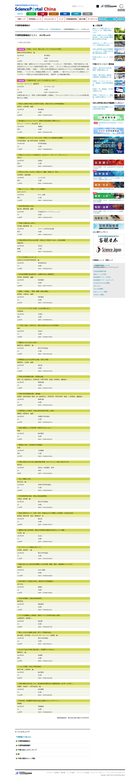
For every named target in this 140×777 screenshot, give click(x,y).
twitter (111, 9)
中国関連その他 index (23, 737)
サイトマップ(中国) (83, 772)
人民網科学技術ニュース (102, 265)
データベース (92, 19)
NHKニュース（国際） (101, 292)
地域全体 (20, 14)
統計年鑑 (82, 19)
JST (23, 773)
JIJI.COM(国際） (99, 289)
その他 (87, 14)
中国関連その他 (43, 29)
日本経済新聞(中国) (100, 271)
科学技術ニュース (35, 19)
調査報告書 (102, 19)
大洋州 (76, 14)
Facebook (107, 9)
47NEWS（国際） (99, 294)
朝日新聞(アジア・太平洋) (102, 277)
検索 (97, 6)
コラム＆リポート (50, 19)
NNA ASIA (97, 286)
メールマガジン (114, 9)
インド (54, 14)
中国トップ (21, 19)
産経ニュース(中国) (100, 274)
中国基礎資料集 (71, 19)
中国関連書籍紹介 (56, 29)
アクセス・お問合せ (53, 772)
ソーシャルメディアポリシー (115, 772)
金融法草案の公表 (108, 189)
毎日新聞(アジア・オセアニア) (104, 280)
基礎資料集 (121, 19)
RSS (103, 9)
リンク (61, 19)
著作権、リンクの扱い (68, 772)
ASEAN (31, 14)
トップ (33, 29)
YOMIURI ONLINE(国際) (102, 283)
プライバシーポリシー (97, 772)
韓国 (65, 14)
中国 (42, 14)
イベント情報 (111, 19)
